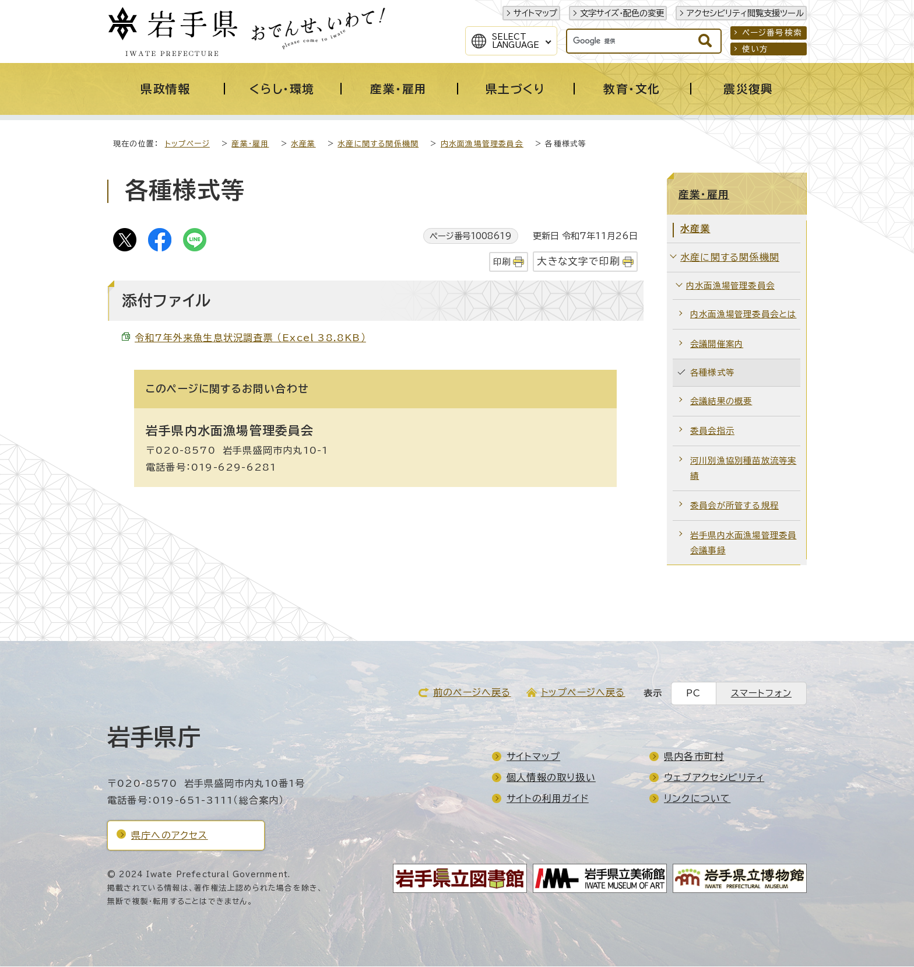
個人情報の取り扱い (551, 778)
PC (693, 693)
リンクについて (697, 799)
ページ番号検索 (772, 33)
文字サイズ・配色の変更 (622, 13)
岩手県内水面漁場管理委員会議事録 (743, 543)
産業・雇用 (250, 144)
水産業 (303, 144)
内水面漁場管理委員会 (482, 144)
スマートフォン (761, 693)
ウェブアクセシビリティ (714, 778)
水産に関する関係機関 (378, 144)
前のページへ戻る (472, 693)
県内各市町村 (694, 757)
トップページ (187, 144)
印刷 (502, 262)
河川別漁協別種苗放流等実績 (743, 469)
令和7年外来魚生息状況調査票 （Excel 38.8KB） (250, 338)
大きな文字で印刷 (578, 262)
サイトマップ (535, 13)
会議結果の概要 (721, 401)
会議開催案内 (716, 344)
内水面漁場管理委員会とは (743, 314)
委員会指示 (712, 431)
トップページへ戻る (583, 693)
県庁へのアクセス (169, 835)
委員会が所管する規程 (734, 506)
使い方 (755, 49)
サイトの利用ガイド (548, 799)
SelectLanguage (515, 41)
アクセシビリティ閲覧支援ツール (745, 13)
